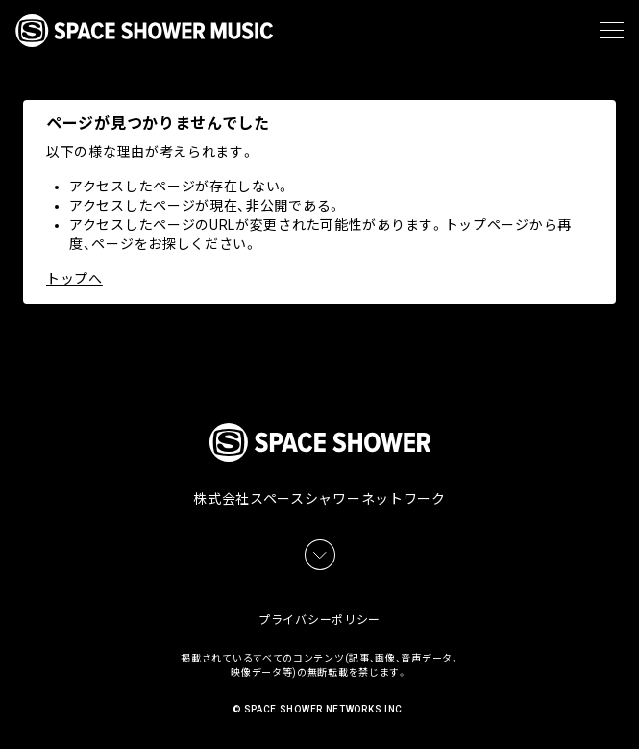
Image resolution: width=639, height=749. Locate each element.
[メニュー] (612, 30)
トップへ (74, 279)
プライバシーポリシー (319, 620)
